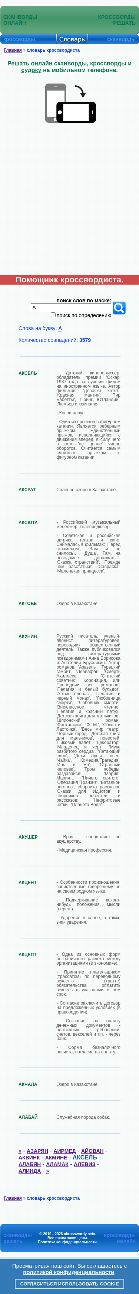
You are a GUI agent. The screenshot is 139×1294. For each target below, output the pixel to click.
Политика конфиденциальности (67, 1242)
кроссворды (108, 63)
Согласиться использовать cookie (69, 1284)
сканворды (70, 63)
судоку (31, 70)
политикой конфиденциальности (68, 1272)
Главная (13, 50)
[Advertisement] (69, 202)
